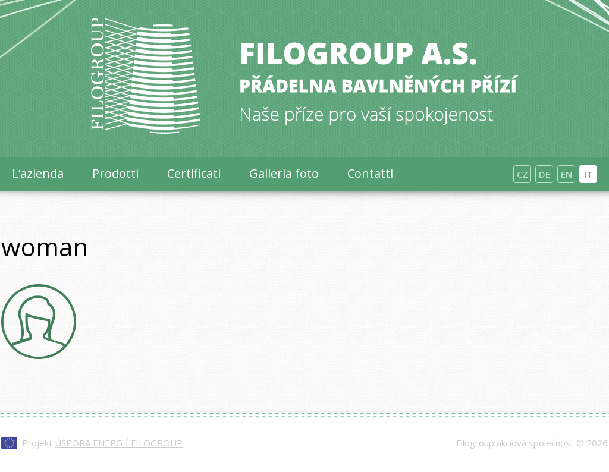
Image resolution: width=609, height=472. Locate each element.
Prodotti (115, 173)
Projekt (102, 443)
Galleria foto (284, 173)
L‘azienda (38, 173)
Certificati (194, 173)
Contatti (370, 173)
